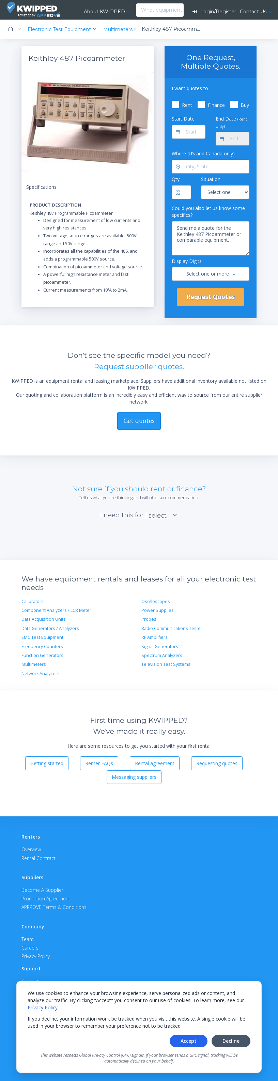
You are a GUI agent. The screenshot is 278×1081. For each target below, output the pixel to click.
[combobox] (138, 10)
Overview (31, 849)
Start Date (183, 118)
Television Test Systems (165, 664)
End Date (231, 121)
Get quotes (139, 421)
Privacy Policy (43, 1007)
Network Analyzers (40, 673)
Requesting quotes (216, 763)
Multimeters (33, 664)
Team (27, 939)
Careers (29, 947)
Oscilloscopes (155, 601)
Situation (210, 179)
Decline (231, 1041)
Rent (187, 105)
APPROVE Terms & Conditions (54, 907)
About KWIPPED (104, 12)
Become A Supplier (42, 890)
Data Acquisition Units (43, 619)
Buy (245, 105)
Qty (176, 179)
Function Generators (42, 655)
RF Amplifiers (154, 637)
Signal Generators (159, 646)
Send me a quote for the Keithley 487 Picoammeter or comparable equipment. (210, 238)
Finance (216, 105)
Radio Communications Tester (171, 628)
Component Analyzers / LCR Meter (56, 610)
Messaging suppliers (134, 777)
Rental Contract (38, 858)
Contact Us (254, 12)
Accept (189, 1041)
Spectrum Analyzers (161, 655)
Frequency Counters (42, 646)
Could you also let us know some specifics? (208, 211)
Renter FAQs (99, 763)
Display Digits (187, 261)
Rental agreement (154, 763)
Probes (148, 619)
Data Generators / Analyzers (50, 628)
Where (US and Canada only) (203, 153)
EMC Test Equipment (42, 637)
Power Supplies (157, 610)
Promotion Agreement (45, 898)
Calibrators (32, 601)
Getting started (46, 763)
